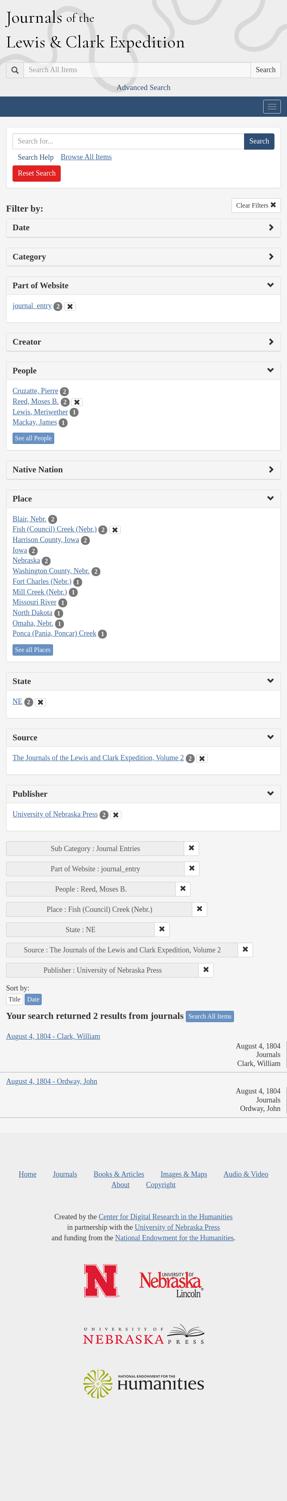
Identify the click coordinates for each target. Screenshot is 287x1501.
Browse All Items (86, 157)
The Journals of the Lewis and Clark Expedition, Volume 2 (98, 758)
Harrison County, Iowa (46, 540)
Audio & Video (245, 1174)
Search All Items (210, 1016)
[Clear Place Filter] (115, 530)
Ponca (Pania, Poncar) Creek (54, 633)
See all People (33, 438)
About (120, 1185)
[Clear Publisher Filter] (115, 815)
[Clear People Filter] (77, 402)
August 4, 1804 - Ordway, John (51, 1081)
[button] (191, 848)
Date (33, 999)
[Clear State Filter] (40, 702)
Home (27, 1174)
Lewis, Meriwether (40, 412)
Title (15, 999)
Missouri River (35, 602)
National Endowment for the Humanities (174, 1238)
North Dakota (32, 613)
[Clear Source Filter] (202, 759)
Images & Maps (184, 1174)
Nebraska (26, 560)
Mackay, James (35, 422)
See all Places (33, 649)
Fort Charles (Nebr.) (42, 581)
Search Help (35, 157)
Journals (65, 1174)
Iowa (20, 550)
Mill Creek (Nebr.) (40, 592)
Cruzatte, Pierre (35, 391)
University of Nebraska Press (55, 814)
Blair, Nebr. (30, 519)
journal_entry (32, 306)
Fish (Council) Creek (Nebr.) (55, 529)
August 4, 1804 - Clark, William (53, 1036)
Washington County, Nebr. (51, 571)
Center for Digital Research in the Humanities (166, 1217)
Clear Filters (256, 205)
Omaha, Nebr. (33, 623)
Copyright (161, 1185)
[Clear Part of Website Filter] (70, 306)
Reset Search (36, 173)
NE (17, 701)
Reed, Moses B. (36, 401)
